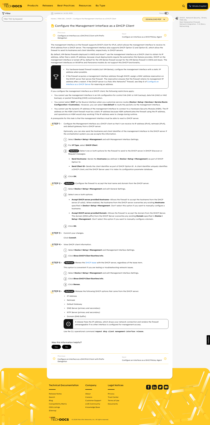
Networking (184, 27)
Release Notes (55, 394)
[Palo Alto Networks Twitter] (160, 389)
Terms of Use (113, 400)
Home (53, 18)
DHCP (68, 18)
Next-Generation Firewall (190, 23)
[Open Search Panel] (184, 6)
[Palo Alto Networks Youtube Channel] (166, 389)
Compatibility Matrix (58, 404)
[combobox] (22, 18)
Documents (113, 404)
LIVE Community (92, 404)
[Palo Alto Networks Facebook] (148, 389)
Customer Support (93, 400)
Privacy (111, 394)
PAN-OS (61, 18)
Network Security (193, 18)
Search (52, 397)
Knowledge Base (92, 407)
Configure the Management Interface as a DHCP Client (94, 18)
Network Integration (188, 25)
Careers (88, 397)
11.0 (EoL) (201, 25)
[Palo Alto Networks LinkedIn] (154, 389)
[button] (208, 340)
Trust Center (113, 397)
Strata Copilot (198, 6)
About (88, 394)
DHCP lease (90, 263)
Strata (203, 18)
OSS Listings (54, 407)
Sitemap (52, 410)
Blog (51, 400)
